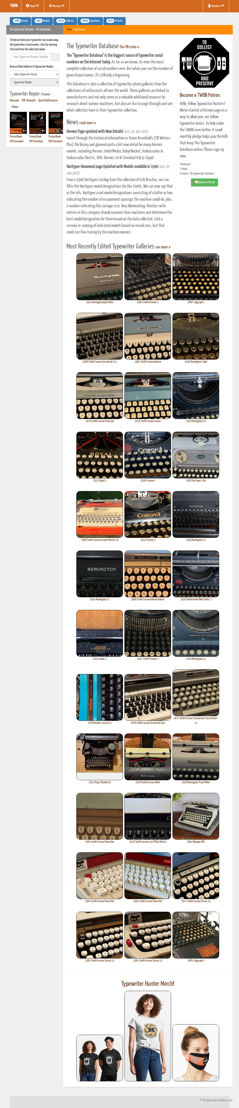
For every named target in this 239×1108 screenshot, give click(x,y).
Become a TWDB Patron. (200, 95)
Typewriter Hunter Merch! (147, 984)
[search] (35, 74)
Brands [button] (20, 21)
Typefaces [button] (90, 21)
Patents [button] (114, 21)
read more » (87, 123)
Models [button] (42, 21)
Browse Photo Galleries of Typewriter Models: (32, 66)
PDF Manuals (29, 100)
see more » (162, 247)
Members (216, 6)
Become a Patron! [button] (204, 182)
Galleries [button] (65, 21)
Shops (14, 107)
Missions (57, 6)
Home (69, 29)
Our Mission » (129, 47)
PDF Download (16, 141)
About (32, 6)
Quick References (48, 100)
